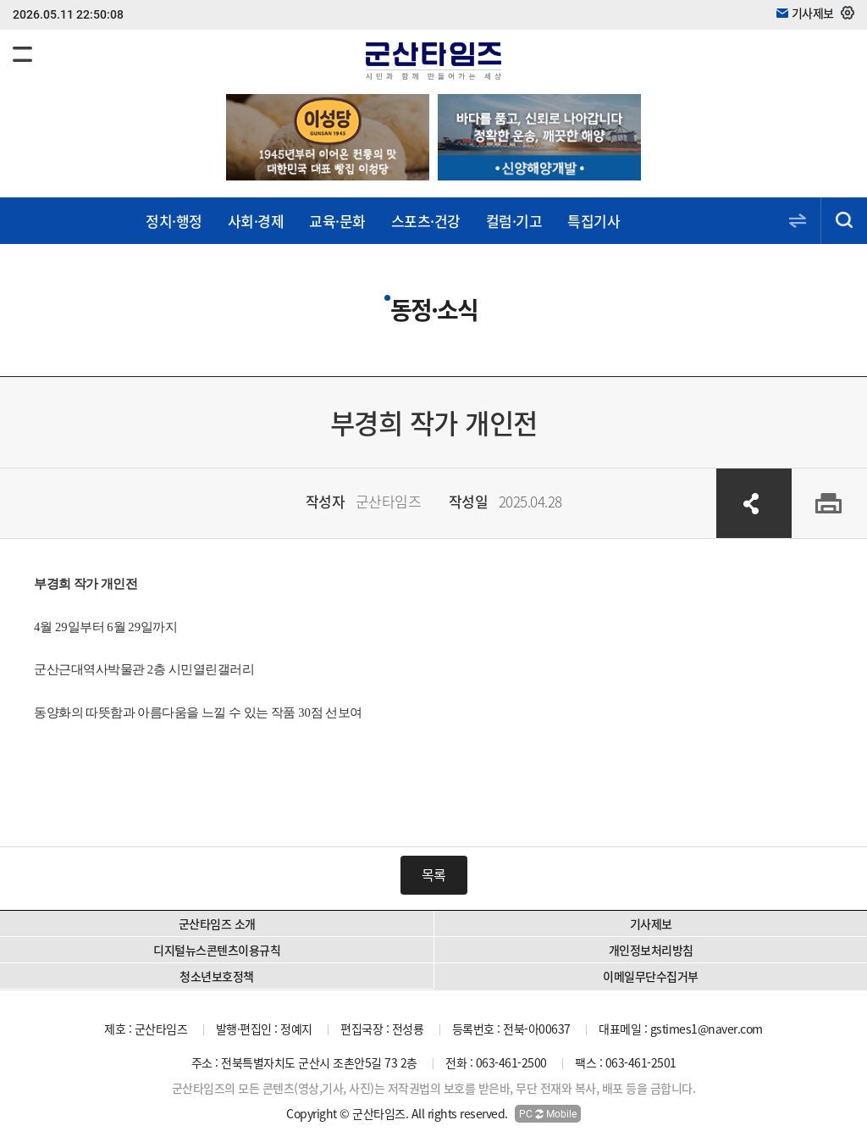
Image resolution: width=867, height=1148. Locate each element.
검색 (843, 220)
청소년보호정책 (216, 976)
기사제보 (651, 923)
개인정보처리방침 (651, 949)
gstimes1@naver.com (706, 1028)
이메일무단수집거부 (651, 976)
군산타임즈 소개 (217, 923)
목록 (434, 874)
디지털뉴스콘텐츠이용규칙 (216, 949)
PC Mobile (548, 1114)
